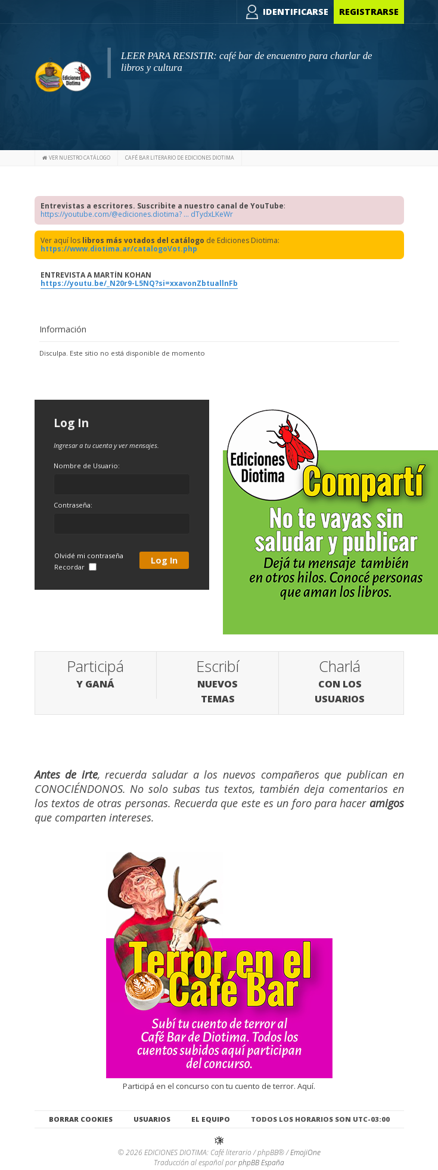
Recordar (75, 566)
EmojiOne (305, 1152)
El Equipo (210, 1118)
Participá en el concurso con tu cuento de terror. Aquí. (219, 1080)
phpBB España (261, 1162)
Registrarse (369, 11)
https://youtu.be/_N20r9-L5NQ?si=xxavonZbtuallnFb (139, 283)
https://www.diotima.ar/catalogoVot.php (119, 249)
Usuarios (151, 1118)
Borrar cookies (81, 1118)
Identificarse (295, 11)
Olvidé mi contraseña (88, 555)
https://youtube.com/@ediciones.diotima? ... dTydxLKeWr (137, 214)
